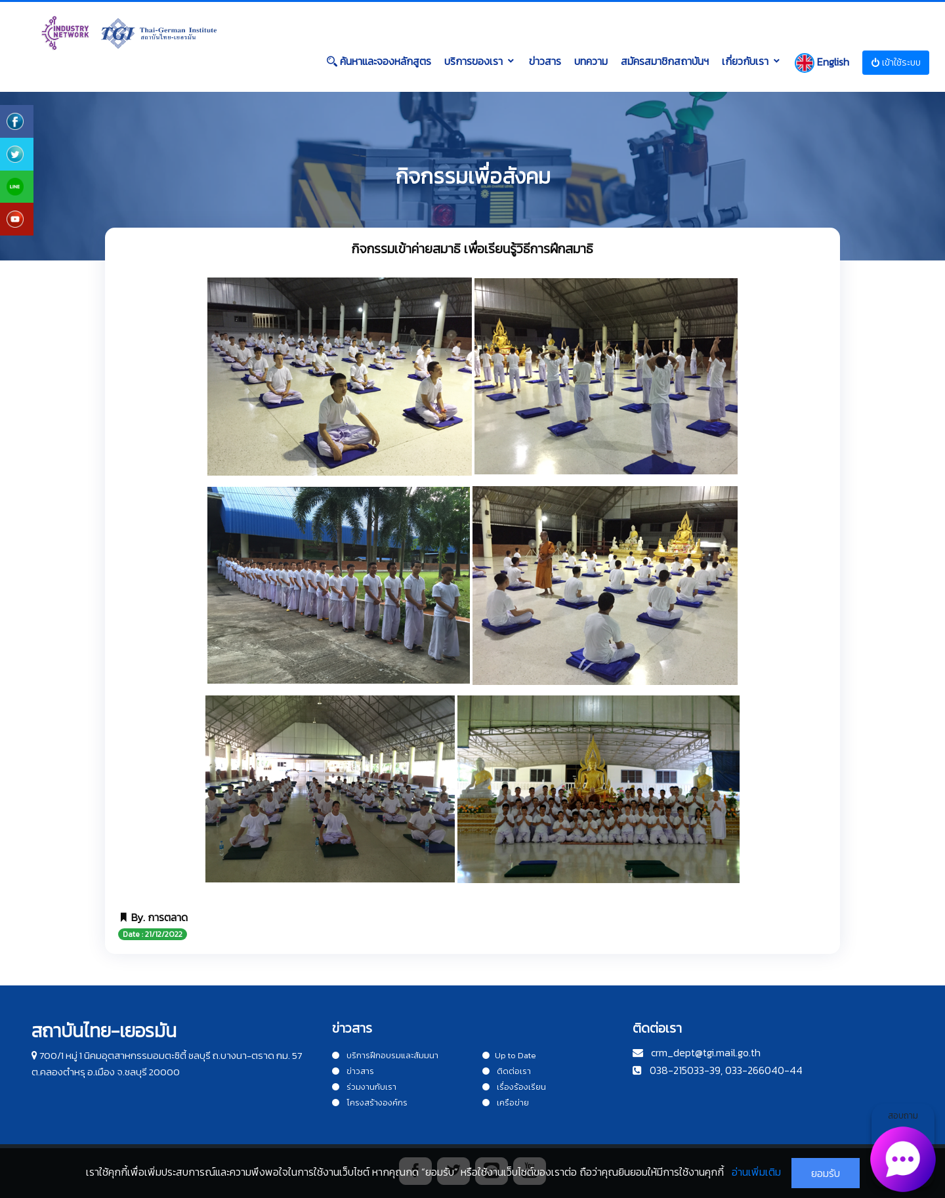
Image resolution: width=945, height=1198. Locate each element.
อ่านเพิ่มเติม (756, 1172)
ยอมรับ (825, 1173)
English (822, 63)
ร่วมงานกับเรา (364, 1087)
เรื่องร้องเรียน (514, 1087)
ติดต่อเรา (506, 1071)
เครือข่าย (505, 1102)
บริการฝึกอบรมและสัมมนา (385, 1055)
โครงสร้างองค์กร (370, 1102)
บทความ (591, 61)
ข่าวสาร (545, 61)
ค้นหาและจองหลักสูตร (379, 61)
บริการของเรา (473, 61)
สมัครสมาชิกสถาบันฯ (665, 61)
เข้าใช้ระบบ (896, 63)
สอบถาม (903, 1148)
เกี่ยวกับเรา (745, 61)
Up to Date (509, 1055)
